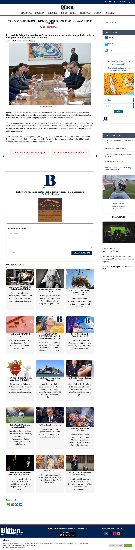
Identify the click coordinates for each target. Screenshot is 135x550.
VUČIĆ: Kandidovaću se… (50, 425)
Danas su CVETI (50, 471)
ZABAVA (97, 13)
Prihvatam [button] (128, 545)
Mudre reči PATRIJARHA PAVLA (50, 291)
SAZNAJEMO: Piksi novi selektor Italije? (80, 474)
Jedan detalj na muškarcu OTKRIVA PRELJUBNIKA (20, 474)
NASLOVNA (26, 13)
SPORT (73, 13)
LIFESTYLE (85, 13)
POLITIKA (39, 13)
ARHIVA (53, 27)
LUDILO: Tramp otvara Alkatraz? (50, 379)
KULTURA (109, 13)
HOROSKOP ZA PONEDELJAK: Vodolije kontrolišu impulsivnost (50, 336)
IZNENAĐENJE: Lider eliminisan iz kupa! (20, 426)
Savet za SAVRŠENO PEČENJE (70, 152)
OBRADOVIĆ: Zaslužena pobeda (80, 379)
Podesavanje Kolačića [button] (116, 545)
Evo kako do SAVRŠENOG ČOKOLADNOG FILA (20, 288)
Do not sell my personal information (14, 547)
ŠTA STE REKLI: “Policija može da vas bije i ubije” (20, 379)
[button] (3, 156)
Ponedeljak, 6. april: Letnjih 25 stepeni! (80, 335)
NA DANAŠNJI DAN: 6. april (29, 152)
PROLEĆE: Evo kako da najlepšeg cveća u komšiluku (80, 292)
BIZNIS (64, 13)
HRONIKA (52, 13)
